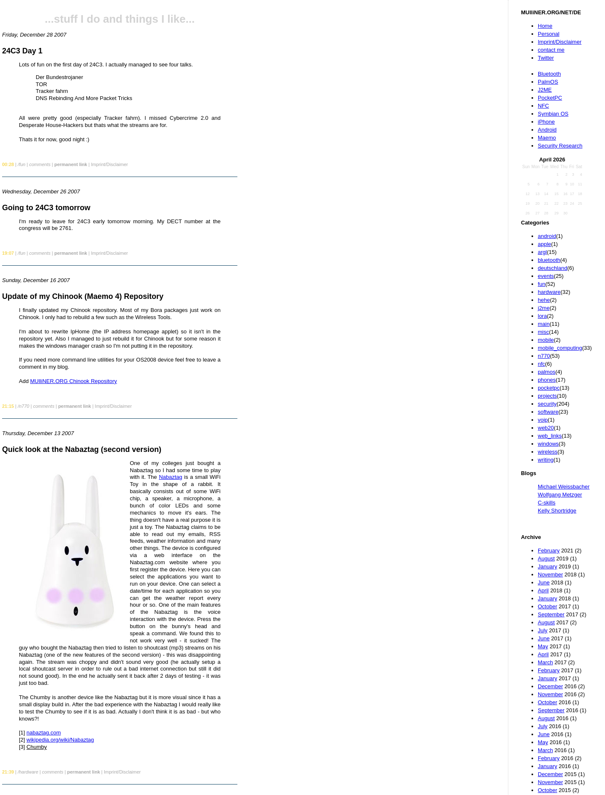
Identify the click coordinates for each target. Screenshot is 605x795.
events (546, 276)
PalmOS (548, 82)
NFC (543, 106)
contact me (551, 50)
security (547, 404)
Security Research (560, 146)
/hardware (28, 771)
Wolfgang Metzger (560, 494)
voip (543, 420)
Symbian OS (553, 114)
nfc (541, 364)
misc (543, 332)
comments (39, 164)
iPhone (546, 122)
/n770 (23, 406)
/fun (21, 164)
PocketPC (550, 98)
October (547, 606)
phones (547, 380)
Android (547, 130)
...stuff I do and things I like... (120, 19)
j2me (544, 308)
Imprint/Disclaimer (559, 42)
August (546, 558)
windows (548, 444)
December (550, 686)
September (551, 614)
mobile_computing (560, 348)
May (543, 646)
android (547, 236)
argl (542, 252)
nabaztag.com (43, 732)
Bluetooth (549, 74)
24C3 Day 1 (22, 51)
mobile (546, 340)
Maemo (547, 138)
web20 (546, 428)
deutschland (552, 268)
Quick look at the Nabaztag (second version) (81, 449)
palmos (546, 372)
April (543, 590)
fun (541, 284)
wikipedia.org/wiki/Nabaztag (60, 740)
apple (544, 244)
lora (542, 316)
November (550, 574)
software (548, 412)
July (542, 630)
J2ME (545, 90)
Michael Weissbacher (563, 486)
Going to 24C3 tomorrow (46, 207)
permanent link (70, 164)
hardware (549, 292)
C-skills (546, 502)
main (544, 324)
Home (545, 26)
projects (547, 396)
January (547, 566)
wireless (548, 452)
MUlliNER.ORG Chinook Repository (73, 381)
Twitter (546, 58)
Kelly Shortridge (557, 510)
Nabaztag (170, 477)
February (549, 550)
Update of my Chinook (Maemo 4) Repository (82, 296)
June (544, 582)
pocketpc (549, 388)
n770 (544, 356)
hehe (544, 300)
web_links (550, 436)
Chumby (36, 747)
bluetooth (549, 260)
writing (546, 460)
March (545, 662)
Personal (548, 34)
